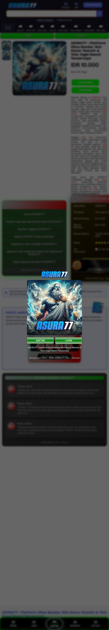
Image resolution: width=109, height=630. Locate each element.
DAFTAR (40, 340)
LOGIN (68, 340)
